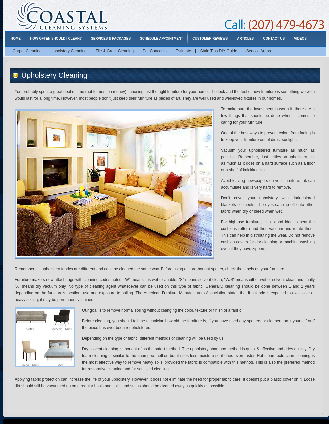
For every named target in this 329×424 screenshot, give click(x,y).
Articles (245, 38)
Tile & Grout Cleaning (115, 51)
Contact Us (274, 38)
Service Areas (258, 51)
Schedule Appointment (161, 38)
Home (16, 38)
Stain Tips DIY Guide (218, 51)
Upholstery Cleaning (69, 51)
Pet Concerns (155, 51)
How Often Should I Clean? (56, 38)
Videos (300, 38)
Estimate (183, 51)
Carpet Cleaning (27, 51)
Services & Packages (111, 38)
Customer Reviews (210, 38)
